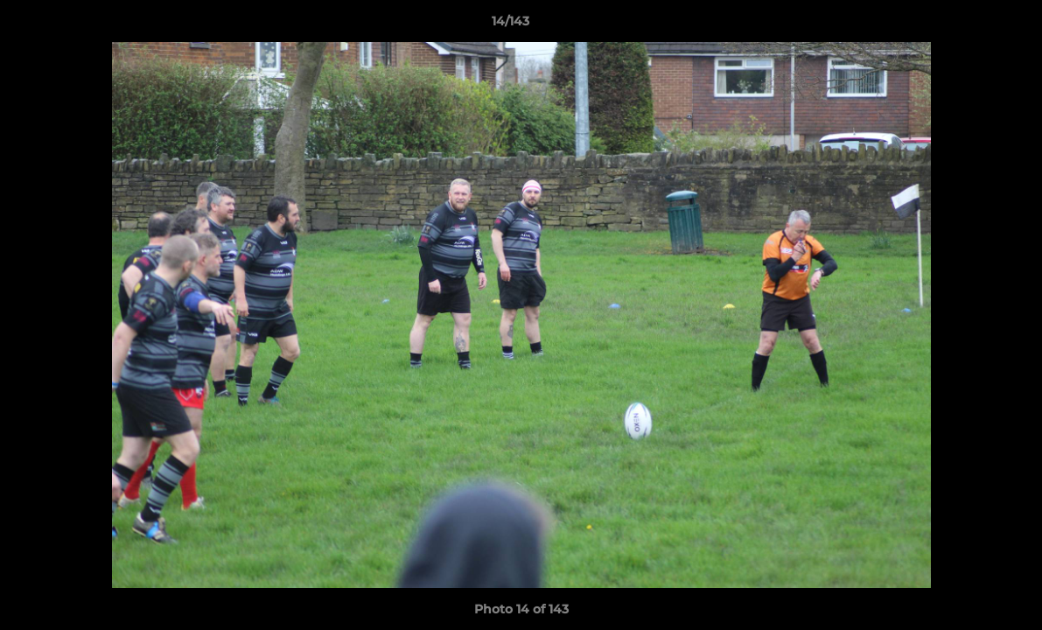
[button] (968, 25)
